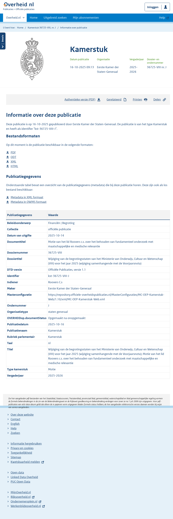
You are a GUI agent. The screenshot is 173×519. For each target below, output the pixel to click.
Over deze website (22, 414)
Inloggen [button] (152, 7)
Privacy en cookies (22, 448)
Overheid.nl (13, 18)
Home (34, 17)
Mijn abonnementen (86, 17)
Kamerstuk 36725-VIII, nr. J (42, 27)
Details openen (2, 41)
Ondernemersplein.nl (24, 501)
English (15, 424)
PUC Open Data (20, 481)
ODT (13, 157)
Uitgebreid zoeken (55, 17)
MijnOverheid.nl (21, 492)
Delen (159, 99)
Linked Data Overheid (24, 477)
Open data (17, 472)
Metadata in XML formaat (27, 197)
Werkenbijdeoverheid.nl (26, 506)
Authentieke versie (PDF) (83, 100)
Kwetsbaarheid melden (25, 462)
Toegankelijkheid (21, 453)
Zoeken (15, 433)
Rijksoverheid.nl (21, 497)
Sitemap (16, 457)
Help (14, 428)
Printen (140, 99)
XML (13, 161)
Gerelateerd (117, 99)
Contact (15, 419)
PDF (13, 152)
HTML (14, 166)
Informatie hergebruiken (26, 443)
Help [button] (162, 17)
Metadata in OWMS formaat (28, 202)
